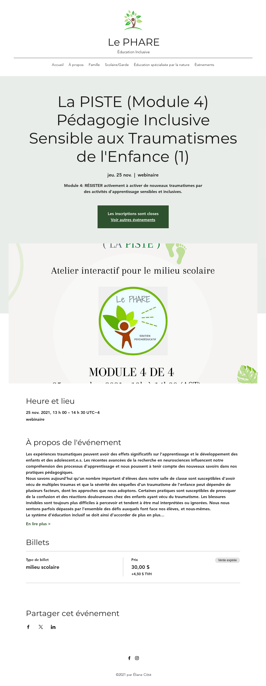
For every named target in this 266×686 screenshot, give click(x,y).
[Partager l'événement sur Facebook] (28, 627)
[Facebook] (129, 658)
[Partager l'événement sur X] (40, 627)
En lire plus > (38, 523)
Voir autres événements (133, 219)
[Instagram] (136, 658)
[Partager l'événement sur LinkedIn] (53, 627)
